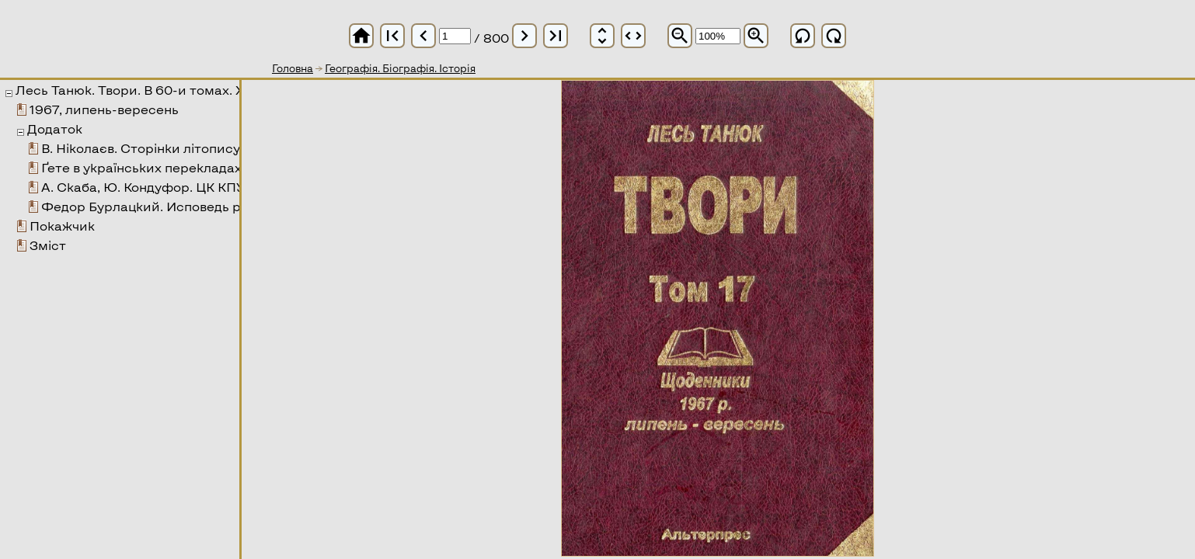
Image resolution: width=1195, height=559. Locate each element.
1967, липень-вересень (104, 109)
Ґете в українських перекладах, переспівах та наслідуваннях (237, 167)
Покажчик (62, 225)
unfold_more (602, 36)
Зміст (48, 245)
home (361, 36)
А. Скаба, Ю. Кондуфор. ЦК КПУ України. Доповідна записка (235, 186)
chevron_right (524, 36)
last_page (555, 36)
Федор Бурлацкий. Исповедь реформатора (183, 206)
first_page (392, 36)
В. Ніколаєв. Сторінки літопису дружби (167, 148)
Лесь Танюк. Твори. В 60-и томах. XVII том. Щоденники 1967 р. (218, 89)
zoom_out (680, 36)
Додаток (54, 128)
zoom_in (756, 36)
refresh (803, 36)
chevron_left (423, 36)
